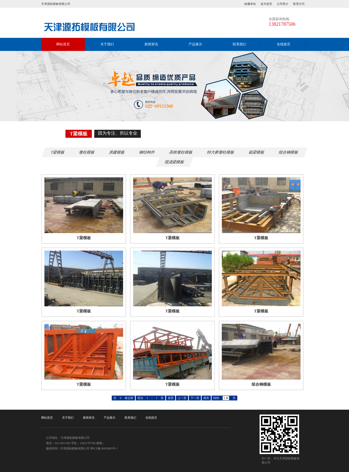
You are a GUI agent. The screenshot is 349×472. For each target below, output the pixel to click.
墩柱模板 (87, 152)
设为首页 (266, 4)
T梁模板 (57, 152)
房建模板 (117, 152)
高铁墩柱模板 (181, 152)
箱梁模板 (256, 152)
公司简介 (282, 4)
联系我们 (239, 44)
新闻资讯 (151, 44)
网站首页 (63, 44)
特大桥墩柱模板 (220, 152)
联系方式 (299, 4)
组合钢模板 (288, 152)
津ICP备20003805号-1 (104, 448)
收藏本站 (250, 4)
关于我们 (107, 44)
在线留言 (283, 44)
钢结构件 (147, 152)
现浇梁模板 (174, 162)
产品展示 (195, 44)
